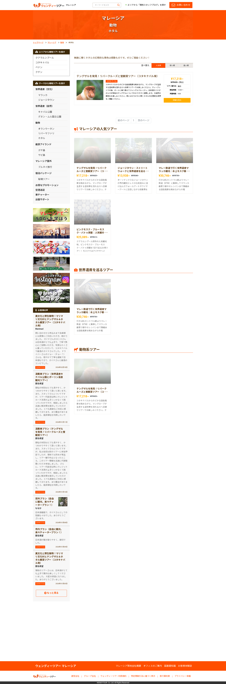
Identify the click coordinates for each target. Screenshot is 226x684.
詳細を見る (177, 100)
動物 (62, 43)
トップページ (38, 43)
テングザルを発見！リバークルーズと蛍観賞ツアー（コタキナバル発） (118, 76)
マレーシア (52, 43)
